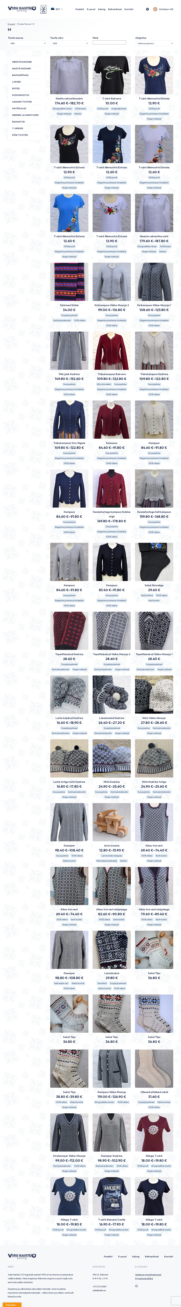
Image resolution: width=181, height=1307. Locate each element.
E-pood (91, 9)
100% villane (79, 320)
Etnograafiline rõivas (62, 108)
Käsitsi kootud (69, 861)
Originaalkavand (118, 108)
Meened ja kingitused (25, 115)
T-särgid (17, 128)
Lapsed (16, 81)
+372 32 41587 (100, 1286)
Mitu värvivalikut (104, 384)
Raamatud (18, 121)
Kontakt (128, 9)
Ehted (16, 88)
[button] (57, 9)
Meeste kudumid (22, 61)
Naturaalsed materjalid (107, 861)
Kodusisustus (20, 95)
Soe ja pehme (112, 315)
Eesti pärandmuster (62, 320)
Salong (101, 9)
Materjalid (19, 108)
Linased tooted (22, 101)
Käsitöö (78, 113)
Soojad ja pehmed (69, 315)
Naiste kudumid (21, 68)
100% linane (80, 108)
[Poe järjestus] (154, 43)
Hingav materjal (64, 113)
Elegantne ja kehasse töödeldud (154, 113)
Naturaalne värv (61, 983)
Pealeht (80, 9)
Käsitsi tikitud (147, 595)
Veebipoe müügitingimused (148, 1274)
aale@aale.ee (99, 1290)
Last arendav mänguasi (112, 855)
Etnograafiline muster (104, 1102)
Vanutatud (102, 983)
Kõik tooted (20, 135)
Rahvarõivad (115, 9)
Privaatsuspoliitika (144, 1278)
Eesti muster (154, 600)
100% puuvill (102, 108)
